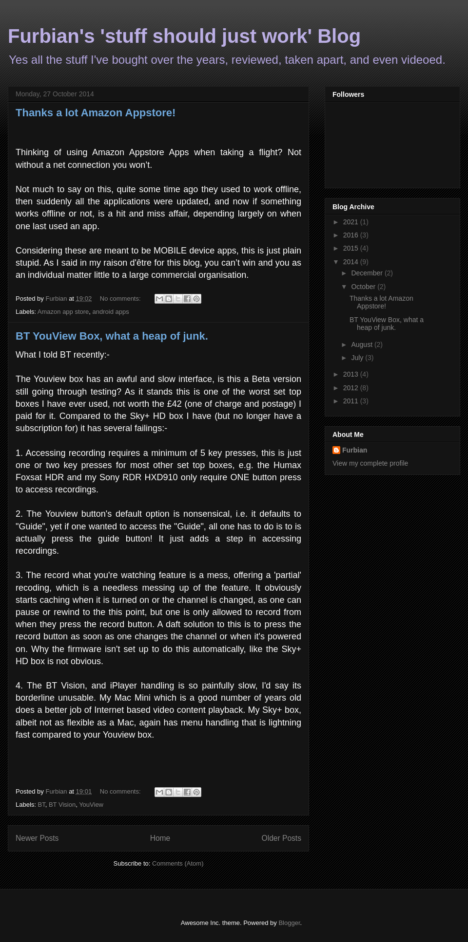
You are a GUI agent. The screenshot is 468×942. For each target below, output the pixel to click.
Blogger (289, 922)
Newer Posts (37, 838)
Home (160, 838)
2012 (351, 388)
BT (41, 804)
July (358, 358)
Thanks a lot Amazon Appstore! (96, 113)
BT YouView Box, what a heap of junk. (112, 336)
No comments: (121, 298)
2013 (351, 374)
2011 (351, 401)
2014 (351, 262)
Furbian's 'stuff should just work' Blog (184, 36)
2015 (351, 248)
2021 (351, 222)
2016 (351, 235)
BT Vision (62, 804)
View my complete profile (370, 463)
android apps (111, 311)
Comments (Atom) (177, 863)
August (362, 344)
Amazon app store (63, 311)
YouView (91, 804)
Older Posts (281, 838)
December (367, 273)
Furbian (354, 450)
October (364, 286)
